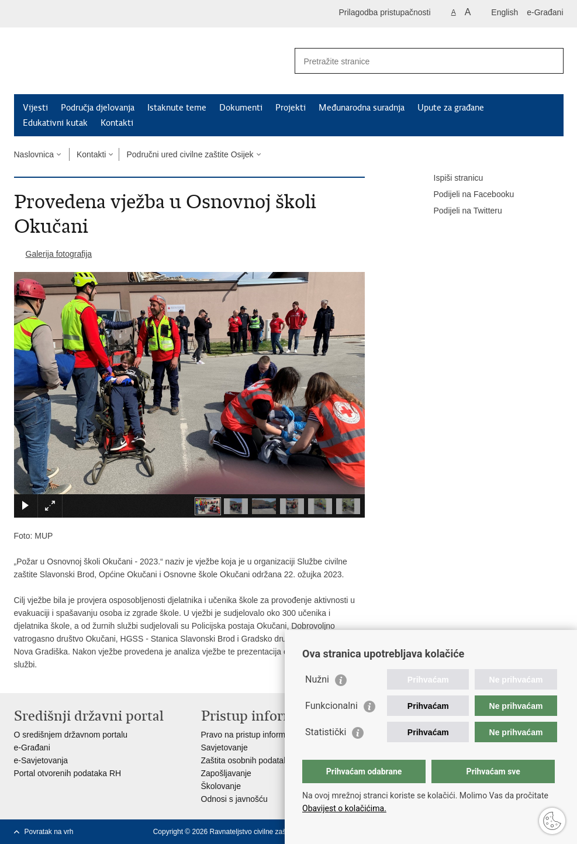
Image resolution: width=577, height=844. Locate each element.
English (504, 12)
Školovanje (221, 786)
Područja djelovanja (97, 107)
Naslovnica (34, 154)
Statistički (325, 732)
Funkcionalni (331, 705)
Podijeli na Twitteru (459, 211)
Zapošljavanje (226, 773)
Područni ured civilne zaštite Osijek (189, 154)
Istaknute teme (176, 107)
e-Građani (545, 12)
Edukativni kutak (55, 123)
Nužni (317, 679)
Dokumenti (240, 107)
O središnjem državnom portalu (71, 734)
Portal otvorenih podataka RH (68, 773)
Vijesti (35, 107)
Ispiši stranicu (450, 178)
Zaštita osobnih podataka (246, 760)
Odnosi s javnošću (234, 799)
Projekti (290, 107)
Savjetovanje (224, 747)
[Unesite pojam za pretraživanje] (416, 61)
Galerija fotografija (59, 254)
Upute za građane (450, 107)
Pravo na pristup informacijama (257, 734)
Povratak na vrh (49, 832)
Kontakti (117, 123)
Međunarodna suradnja (362, 107)
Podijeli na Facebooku (465, 195)
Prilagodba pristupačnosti (384, 12)
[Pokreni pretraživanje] (550, 60)
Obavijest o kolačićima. (344, 808)
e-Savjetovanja (41, 760)
